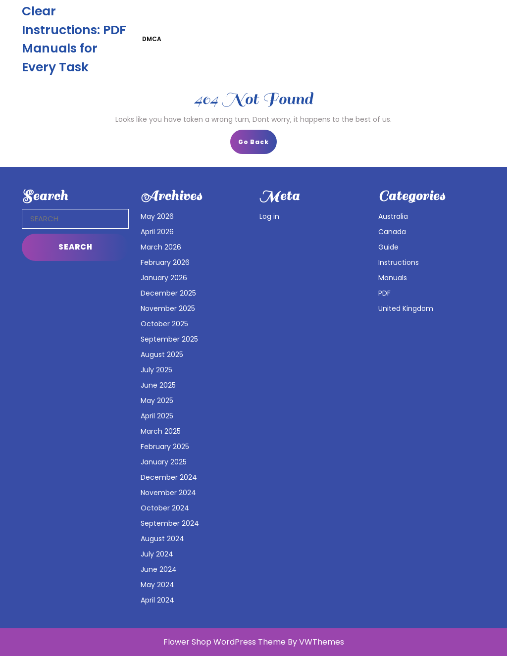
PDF (384, 293)
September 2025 (169, 339)
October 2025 (164, 324)
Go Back (257, 144)
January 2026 (164, 278)
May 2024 (157, 585)
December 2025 (168, 293)
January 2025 (164, 462)
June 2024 (159, 569)
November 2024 (168, 493)
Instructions (398, 262)
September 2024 (170, 523)
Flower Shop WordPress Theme (224, 642)
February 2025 (165, 447)
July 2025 (156, 370)
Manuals (392, 278)
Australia (393, 216)
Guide (388, 247)
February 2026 (165, 262)
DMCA (151, 39)
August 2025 (162, 354)
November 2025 (168, 308)
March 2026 (161, 247)
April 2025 (157, 416)
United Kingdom (405, 308)
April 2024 (157, 600)
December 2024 (169, 477)
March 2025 (161, 431)
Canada (392, 232)
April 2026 (157, 232)
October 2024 (165, 508)
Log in (269, 216)
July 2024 (157, 554)
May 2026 (157, 216)
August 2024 (162, 539)
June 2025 (158, 385)
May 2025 (157, 400)
